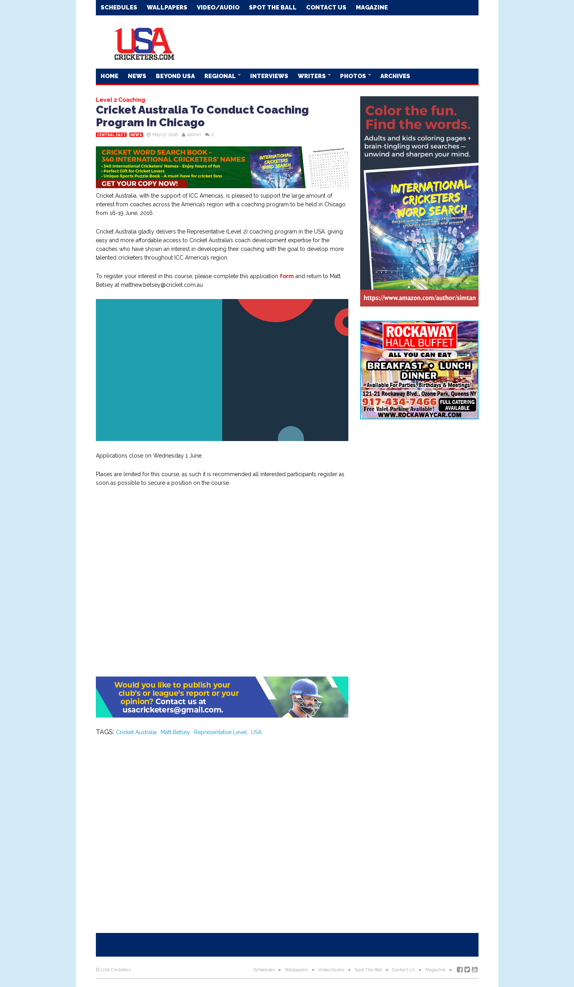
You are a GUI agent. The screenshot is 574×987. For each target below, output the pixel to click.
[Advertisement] (335, 41)
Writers (312, 76)
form (287, 276)
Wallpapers (167, 7)
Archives (395, 76)
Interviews (269, 76)
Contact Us (326, 7)
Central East (111, 135)
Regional (220, 76)
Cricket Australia (136, 732)
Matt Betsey (175, 732)
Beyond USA (175, 76)
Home (109, 76)
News (137, 76)
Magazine (372, 7)
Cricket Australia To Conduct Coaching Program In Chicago (202, 116)
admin (194, 134)
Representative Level (220, 732)
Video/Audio (218, 7)
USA (256, 732)
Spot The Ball (273, 7)
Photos (353, 76)
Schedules (119, 7)
